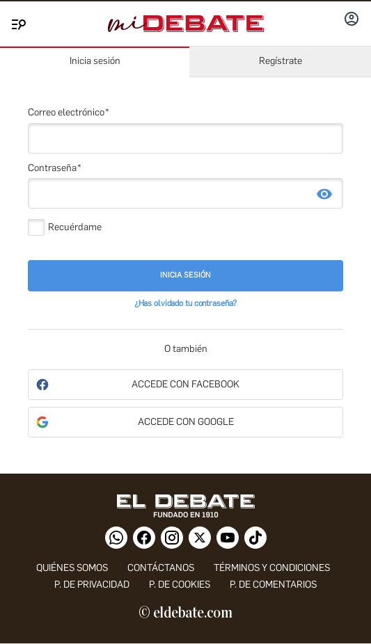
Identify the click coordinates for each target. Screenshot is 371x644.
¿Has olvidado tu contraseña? (185, 303)
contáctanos (160, 568)
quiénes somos (72, 568)
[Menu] (16, 21)
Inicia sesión (95, 61)
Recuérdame (75, 227)
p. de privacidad (91, 584)
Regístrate (280, 61)
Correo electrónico (66, 112)
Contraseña (52, 168)
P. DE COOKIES (179, 584)
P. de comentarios (273, 584)
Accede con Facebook (185, 384)
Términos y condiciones (272, 568)
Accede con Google (186, 422)
